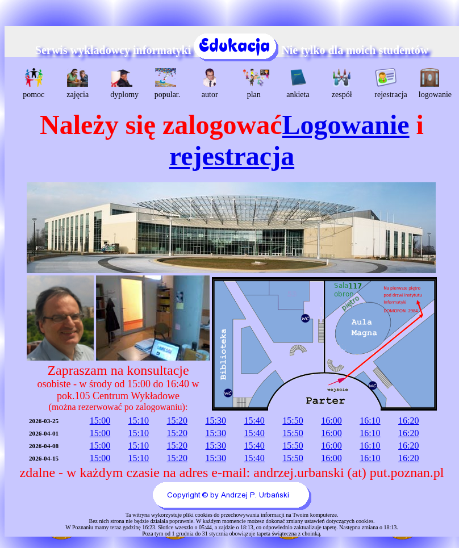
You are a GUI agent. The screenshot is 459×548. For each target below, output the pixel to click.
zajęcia (77, 83)
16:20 (408, 420)
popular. (167, 83)
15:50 (292, 420)
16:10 (370, 420)
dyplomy (123, 83)
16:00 (331, 420)
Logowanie (346, 125)
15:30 (215, 420)
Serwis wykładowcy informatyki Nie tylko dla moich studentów (231, 50)
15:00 (100, 420)
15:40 (254, 420)
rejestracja (387, 83)
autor (210, 83)
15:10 (138, 420)
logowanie (431, 83)
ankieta (297, 83)
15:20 (177, 420)
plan (255, 83)
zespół (342, 83)
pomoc (33, 83)
